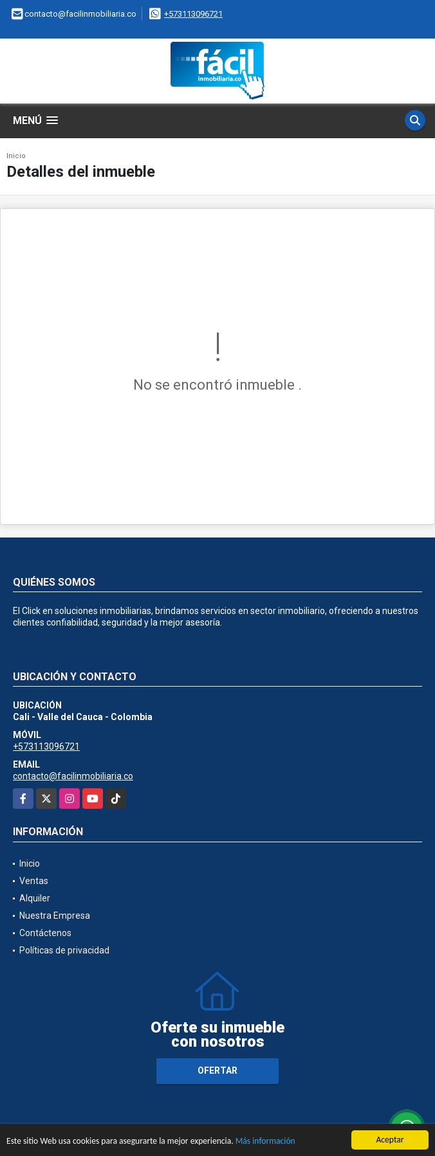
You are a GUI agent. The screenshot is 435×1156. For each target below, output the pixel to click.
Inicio (16, 156)
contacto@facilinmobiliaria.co (73, 776)
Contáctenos (45, 933)
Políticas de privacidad (64, 950)
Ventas (33, 881)
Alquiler (34, 898)
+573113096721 (193, 14)
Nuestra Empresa (54, 915)
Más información (265, 1141)
